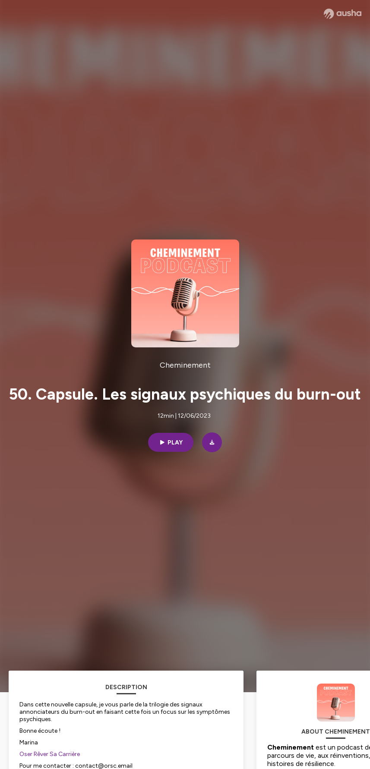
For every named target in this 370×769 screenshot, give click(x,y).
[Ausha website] (342, 14)
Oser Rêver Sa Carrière (49, 754)
